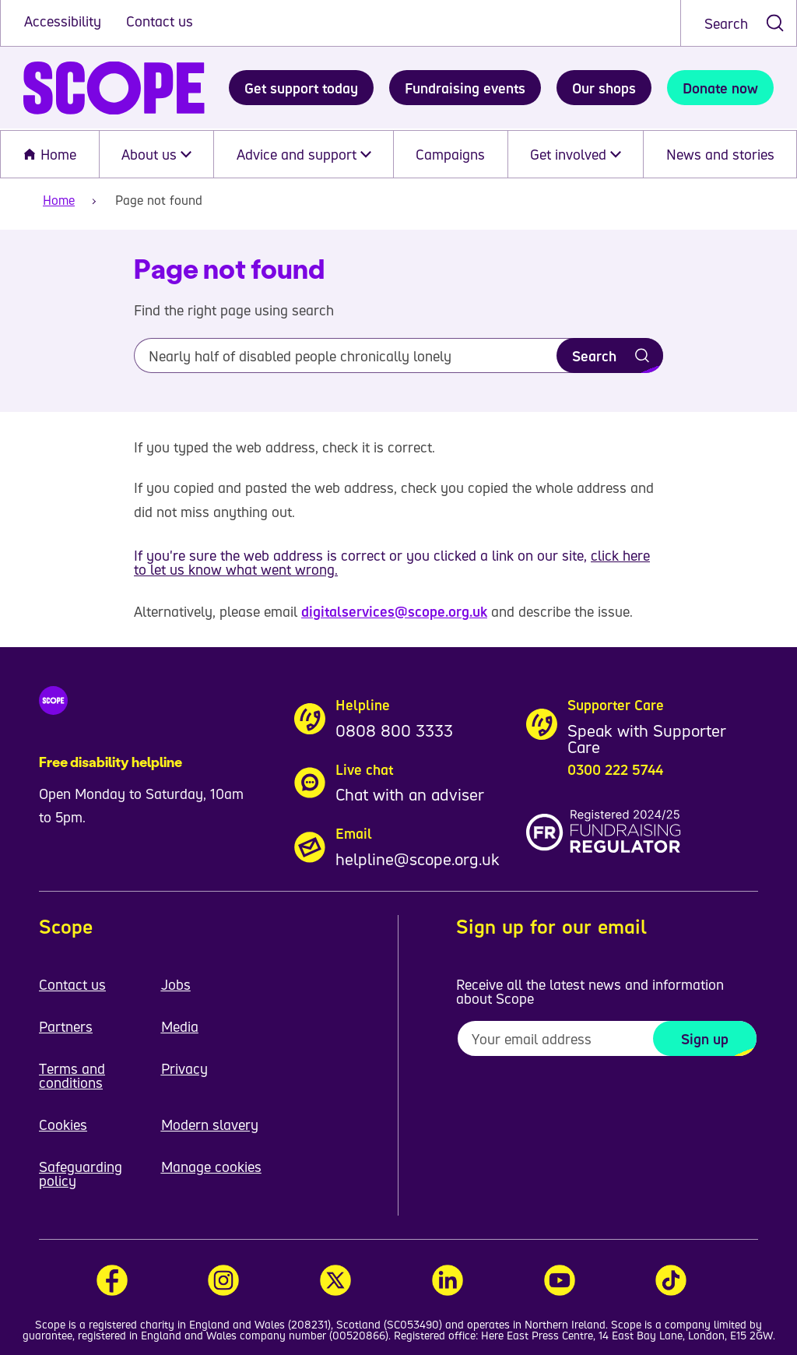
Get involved (575, 154)
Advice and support (304, 154)
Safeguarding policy (80, 1173)
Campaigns (450, 154)
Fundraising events (465, 88)
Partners (66, 1026)
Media (179, 1026)
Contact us (159, 21)
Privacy (184, 1068)
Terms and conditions (72, 1075)
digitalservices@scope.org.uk (394, 611)
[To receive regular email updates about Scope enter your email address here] (607, 1038)
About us (156, 154)
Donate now (720, 88)
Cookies (63, 1124)
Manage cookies (211, 1166)
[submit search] (774, 23)
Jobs (176, 984)
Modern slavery (209, 1124)
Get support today (301, 88)
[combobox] (738, 23)
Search (726, 23)
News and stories (720, 154)
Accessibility (64, 21)
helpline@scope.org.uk (417, 859)
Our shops (604, 88)
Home (49, 154)
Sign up (705, 1038)
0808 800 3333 (394, 730)
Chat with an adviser (409, 794)
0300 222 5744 (615, 769)
